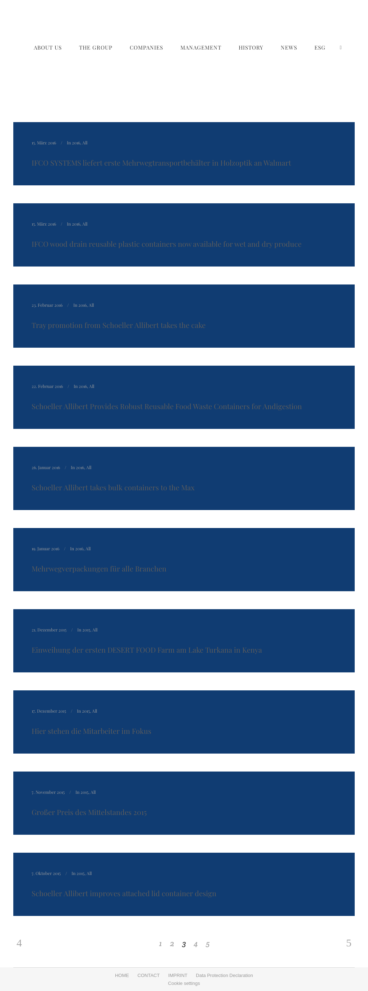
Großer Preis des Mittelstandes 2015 (89, 812)
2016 (76, 142)
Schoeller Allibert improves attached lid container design (124, 893)
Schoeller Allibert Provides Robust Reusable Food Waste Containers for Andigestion (167, 406)
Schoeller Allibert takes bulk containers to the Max (113, 487)
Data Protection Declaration (224, 975)
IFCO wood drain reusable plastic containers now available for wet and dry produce (167, 244)
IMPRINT (177, 975)
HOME (122, 975)
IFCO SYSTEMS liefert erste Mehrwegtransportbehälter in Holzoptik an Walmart (161, 162)
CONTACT (149, 975)
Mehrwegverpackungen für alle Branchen (99, 568)
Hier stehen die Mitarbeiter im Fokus (91, 731)
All (84, 142)
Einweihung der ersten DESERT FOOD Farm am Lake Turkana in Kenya (147, 649)
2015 (86, 630)
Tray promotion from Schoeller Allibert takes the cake (119, 325)
